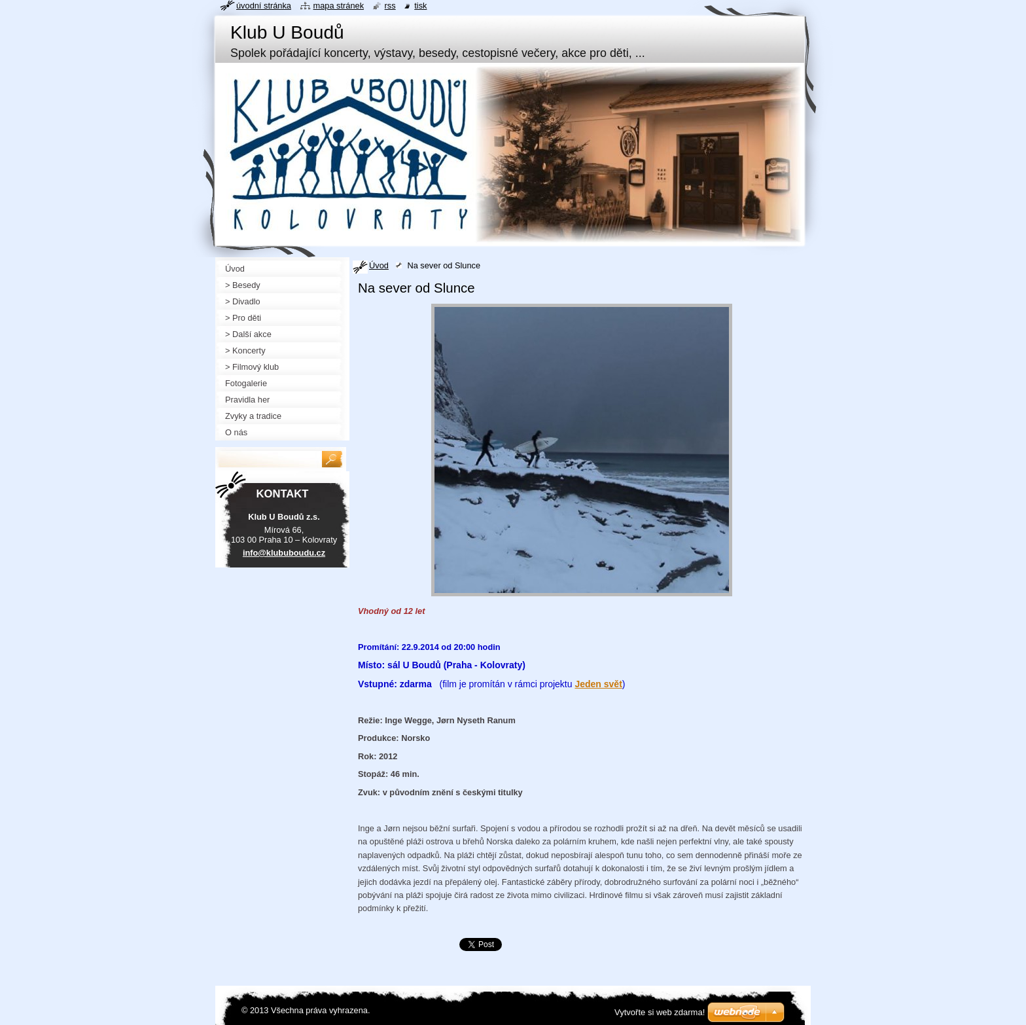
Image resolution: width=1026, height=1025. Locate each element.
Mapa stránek (338, 5)
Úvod (379, 265)
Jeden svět (598, 684)
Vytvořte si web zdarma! (659, 1012)
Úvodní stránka (263, 5)
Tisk (420, 5)
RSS (390, 5)
